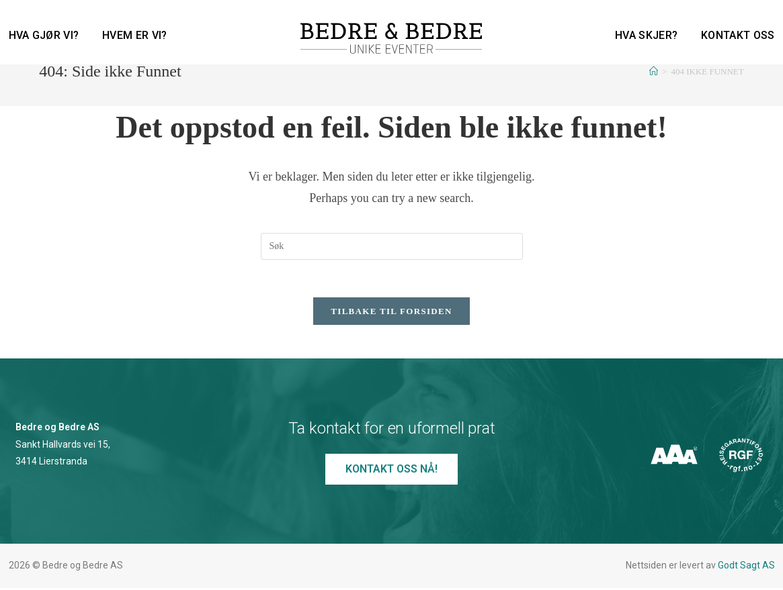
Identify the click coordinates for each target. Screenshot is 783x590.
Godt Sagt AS (746, 567)
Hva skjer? (646, 35)
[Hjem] (653, 71)
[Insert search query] (392, 246)
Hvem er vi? (134, 35)
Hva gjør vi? (44, 35)
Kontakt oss (737, 35)
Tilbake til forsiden (391, 314)
